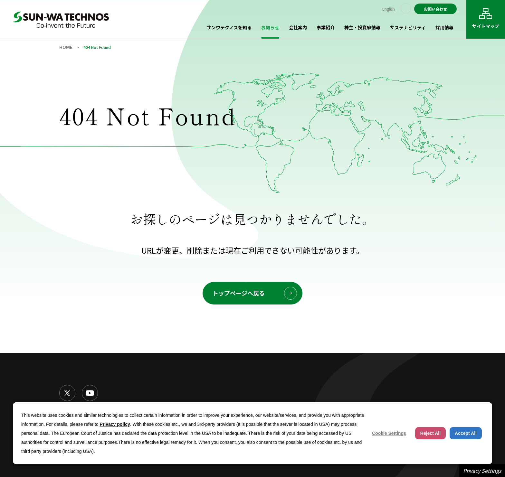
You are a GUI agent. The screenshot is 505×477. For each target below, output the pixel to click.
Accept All (466, 433)
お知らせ (270, 27)
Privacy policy (115, 424)
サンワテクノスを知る (229, 27)
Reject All (430, 433)
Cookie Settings (389, 433)
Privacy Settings (482, 470)
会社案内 (298, 27)
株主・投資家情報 (362, 27)
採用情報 (444, 27)
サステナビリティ (408, 27)
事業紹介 (326, 27)
